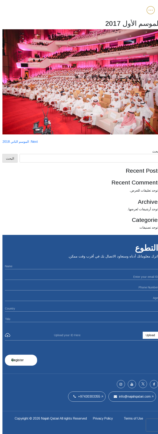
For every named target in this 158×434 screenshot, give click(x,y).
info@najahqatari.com (129, 396)
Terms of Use (131, 418)
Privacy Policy (100, 418)
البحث (154, 151)
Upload (147, 335)
